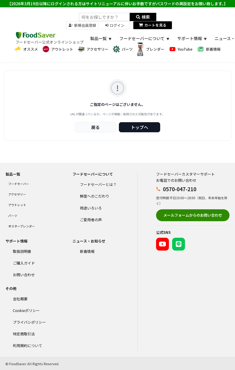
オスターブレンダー (21, 226)
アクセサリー (17, 194)
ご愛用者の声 (91, 219)
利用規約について (27, 345)
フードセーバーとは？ (98, 184)
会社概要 (20, 298)
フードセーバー (18, 184)
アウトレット (17, 205)
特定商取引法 (24, 334)
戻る (95, 127)
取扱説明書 (22, 251)
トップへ (139, 127)
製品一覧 (101, 38)
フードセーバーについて (144, 38)
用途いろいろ (91, 208)
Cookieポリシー (26, 310)
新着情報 (87, 251)
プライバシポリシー (29, 322)
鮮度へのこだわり (94, 196)
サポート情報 (192, 38)
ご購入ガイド (24, 263)
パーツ (12, 215)
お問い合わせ (24, 274)
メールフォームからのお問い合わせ (192, 215)
